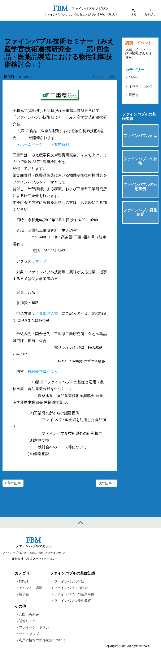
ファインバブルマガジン (33, 546)
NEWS (133, 77)
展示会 (134, 95)
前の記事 (14, 483)
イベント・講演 (103, 77)
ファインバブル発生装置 (72, 600)
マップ (41, 261)
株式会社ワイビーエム (41, 558)
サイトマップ (29, 634)
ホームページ (31, 144)
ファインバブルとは (69, 581)
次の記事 (105, 483)
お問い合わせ (29, 614)
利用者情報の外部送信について (42, 640)
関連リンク (27, 621)
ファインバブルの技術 (71, 588)
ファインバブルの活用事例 (74, 594)
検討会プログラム (43, 371)
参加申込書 (48, 313)
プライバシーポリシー (35, 627)
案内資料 (61, 144)
